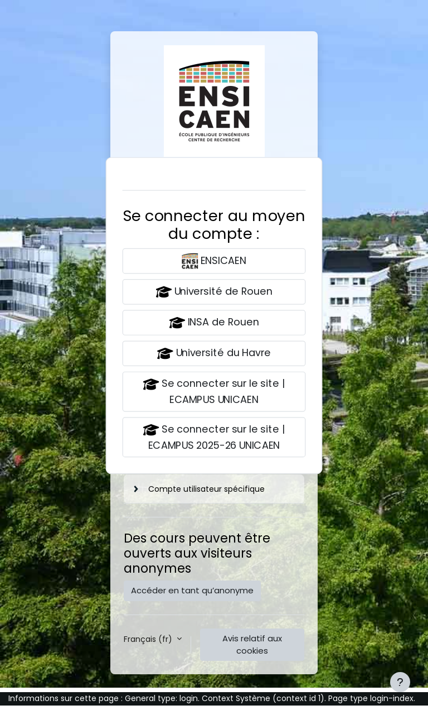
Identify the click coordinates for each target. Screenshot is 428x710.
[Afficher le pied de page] (400, 682)
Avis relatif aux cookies (252, 644)
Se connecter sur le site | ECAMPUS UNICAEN (214, 391)
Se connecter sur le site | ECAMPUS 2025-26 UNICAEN (214, 437)
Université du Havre (214, 354)
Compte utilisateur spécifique (206, 489)
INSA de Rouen (214, 323)
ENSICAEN (214, 261)
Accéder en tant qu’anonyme (192, 590)
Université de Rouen (214, 292)
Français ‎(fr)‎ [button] (149, 639)
